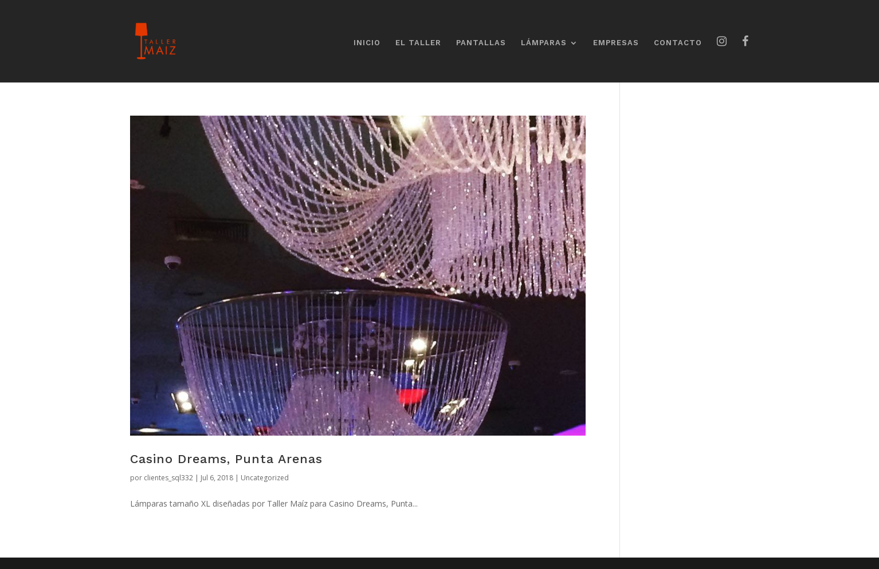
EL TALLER (418, 43)
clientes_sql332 (168, 478)
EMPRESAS (616, 43)
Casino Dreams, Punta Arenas (226, 459)
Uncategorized (265, 478)
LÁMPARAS (544, 43)
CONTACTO (678, 43)
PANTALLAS (481, 43)
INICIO (367, 43)
